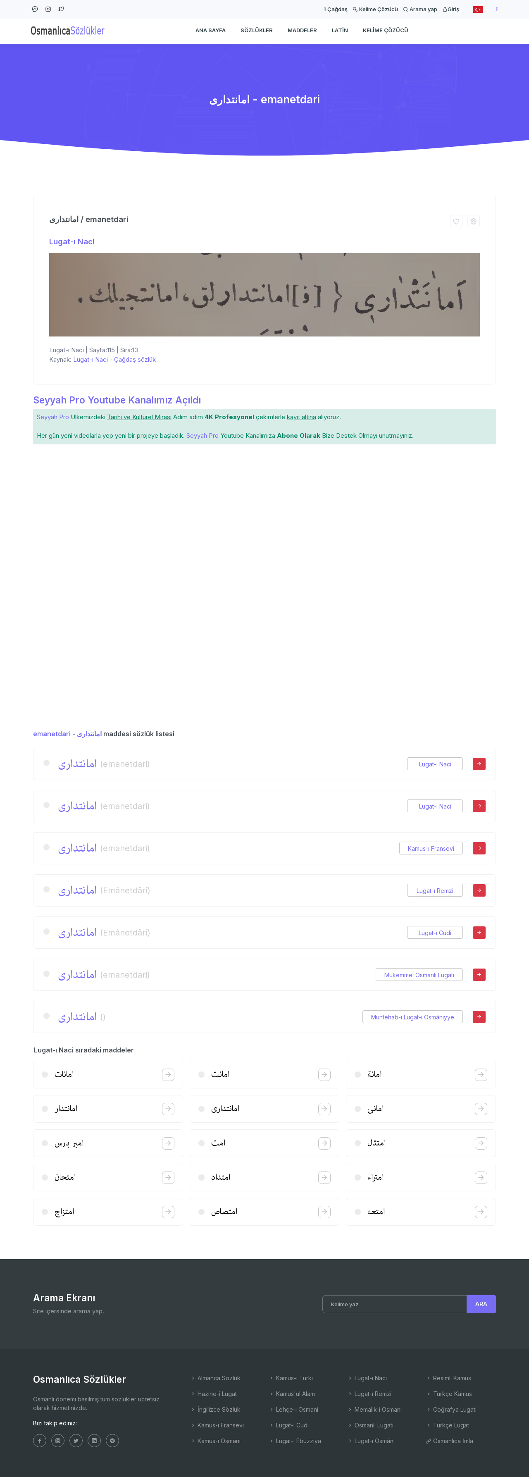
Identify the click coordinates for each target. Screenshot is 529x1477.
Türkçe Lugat (447, 1425)
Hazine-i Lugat (213, 1393)
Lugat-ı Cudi (435, 932)
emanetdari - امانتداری (67, 734)
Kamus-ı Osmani (215, 1440)
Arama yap (420, 9)
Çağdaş (336, 9)
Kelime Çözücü (375, 9)
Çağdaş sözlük (135, 359)
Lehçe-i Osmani (293, 1409)
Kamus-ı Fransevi (431, 848)
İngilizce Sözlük (215, 1409)
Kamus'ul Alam (292, 1393)
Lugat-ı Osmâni (371, 1440)
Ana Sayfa (210, 31)
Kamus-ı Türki (291, 1378)
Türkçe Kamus (449, 1393)
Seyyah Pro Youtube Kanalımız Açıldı (117, 400)
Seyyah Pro (53, 417)
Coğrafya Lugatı (451, 1409)
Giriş (450, 9)
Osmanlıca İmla (449, 1440)
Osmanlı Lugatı (370, 1425)
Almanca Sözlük (215, 1378)
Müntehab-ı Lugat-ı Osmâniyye (412, 1017)
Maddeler (302, 31)
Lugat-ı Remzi (435, 890)
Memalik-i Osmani (374, 1409)
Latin (340, 31)
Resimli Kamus (448, 1378)
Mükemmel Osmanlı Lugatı (419, 974)
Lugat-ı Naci (72, 241)
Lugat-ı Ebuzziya (295, 1440)
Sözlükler (257, 31)
